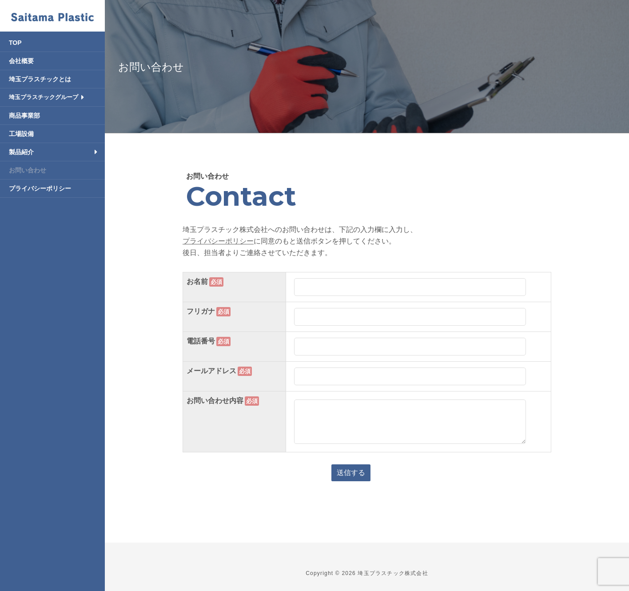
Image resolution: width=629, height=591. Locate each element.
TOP (15, 42)
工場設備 (21, 133)
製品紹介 (21, 152)
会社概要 (21, 60)
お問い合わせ (27, 170)
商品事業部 (24, 115)
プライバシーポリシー (40, 188)
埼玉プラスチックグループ (43, 97)
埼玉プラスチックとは (40, 79)
